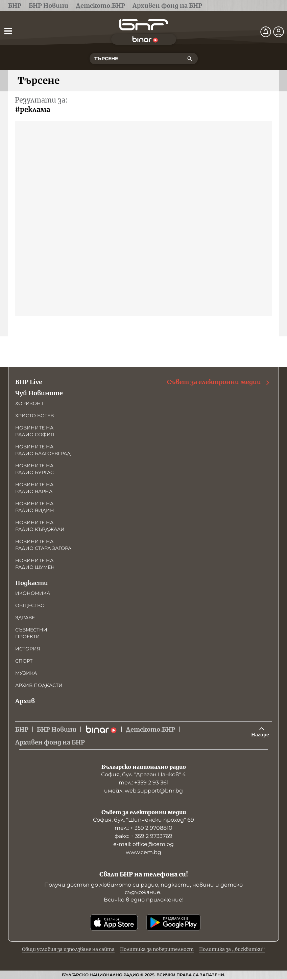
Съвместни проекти (31, 633)
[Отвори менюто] (8, 31)
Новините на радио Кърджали (40, 525)
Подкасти (31, 583)
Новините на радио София (34, 431)
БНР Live (28, 382)
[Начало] (143, 24)
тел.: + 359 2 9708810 (143, 828)
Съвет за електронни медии (218, 382)
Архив (25, 701)
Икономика (32, 593)
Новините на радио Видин (34, 506)
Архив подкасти (39, 685)
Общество (30, 605)
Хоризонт (29, 403)
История (27, 649)
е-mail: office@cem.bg (143, 844)
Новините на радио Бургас (34, 469)
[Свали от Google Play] (173, 922)
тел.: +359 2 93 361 (144, 782)
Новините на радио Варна (34, 488)
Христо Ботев (34, 416)
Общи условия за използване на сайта (68, 949)
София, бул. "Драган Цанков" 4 (143, 774)
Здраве (25, 618)
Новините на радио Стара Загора (43, 544)
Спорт (23, 661)
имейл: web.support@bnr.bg (143, 790)
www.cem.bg (143, 852)
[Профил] (278, 32)
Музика (26, 673)
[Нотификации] (265, 32)
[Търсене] (189, 58)
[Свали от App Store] (114, 922)
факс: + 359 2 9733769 (143, 836)
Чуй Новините (39, 393)
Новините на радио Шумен (35, 563)
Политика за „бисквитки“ (232, 949)
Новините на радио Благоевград (43, 450)
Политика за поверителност (157, 949)
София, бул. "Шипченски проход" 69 (143, 820)
